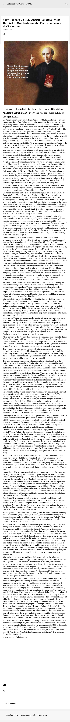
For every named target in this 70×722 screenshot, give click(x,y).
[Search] (66, 4)
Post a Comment (10, 704)
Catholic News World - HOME (19, 4)
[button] (4, 34)
